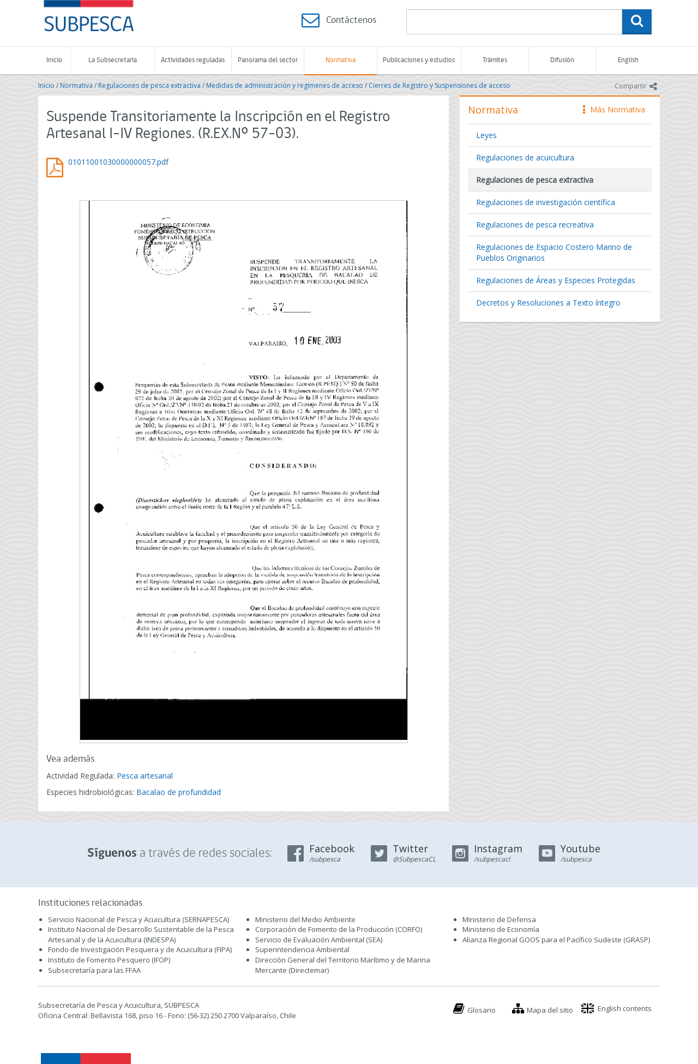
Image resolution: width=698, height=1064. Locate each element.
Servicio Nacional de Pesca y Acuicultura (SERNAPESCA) (138, 919)
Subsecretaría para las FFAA (94, 970)
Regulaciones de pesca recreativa (535, 224)
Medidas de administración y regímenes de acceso (284, 85)
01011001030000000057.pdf (118, 162)
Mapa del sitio (550, 1010)
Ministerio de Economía (500, 929)
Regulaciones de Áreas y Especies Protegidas (555, 280)
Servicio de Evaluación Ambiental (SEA (318, 940)
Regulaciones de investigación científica (545, 202)
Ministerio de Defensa (499, 919)
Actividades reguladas (193, 60)
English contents (625, 1008)
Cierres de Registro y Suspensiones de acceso (439, 85)
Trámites (495, 60)
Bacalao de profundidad (178, 792)
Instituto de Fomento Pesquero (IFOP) (109, 960)
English (628, 60)
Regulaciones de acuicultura (525, 157)
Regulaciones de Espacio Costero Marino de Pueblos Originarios (554, 252)
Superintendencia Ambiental (302, 949)
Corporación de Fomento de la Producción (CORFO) (338, 929)
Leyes (486, 135)
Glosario (481, 1010)
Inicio (54, 60)
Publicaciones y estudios (419, 60)
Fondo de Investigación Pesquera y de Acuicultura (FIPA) (140, 949)
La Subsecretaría (112, 60)
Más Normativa (614, 109)
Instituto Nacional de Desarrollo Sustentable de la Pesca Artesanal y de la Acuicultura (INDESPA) (141, 934)
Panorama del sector (268, 60)
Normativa (341, 60)
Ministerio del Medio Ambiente (305, 919)
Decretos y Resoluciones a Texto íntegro (548, 302)
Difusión (562, 60)
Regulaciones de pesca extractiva (149, 85)
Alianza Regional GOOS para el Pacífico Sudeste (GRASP (555, 940)
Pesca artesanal (145, 775)
